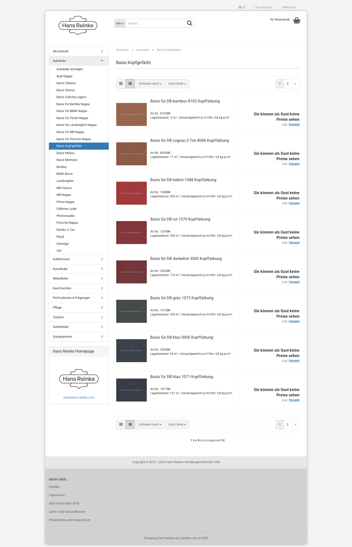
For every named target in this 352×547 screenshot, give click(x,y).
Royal (60, 239)
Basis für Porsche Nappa (73, 141)
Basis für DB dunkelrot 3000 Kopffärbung (186, 261)
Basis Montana (66, 162)
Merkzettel (288, 7)
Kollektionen (61, 261)
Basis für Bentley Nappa (73, 106)
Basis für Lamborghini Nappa (76, 127)
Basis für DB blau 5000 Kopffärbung (181, 339)
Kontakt (54, 489)
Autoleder (59, 63)
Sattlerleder (61, 329)
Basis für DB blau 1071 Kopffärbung (181, 379)
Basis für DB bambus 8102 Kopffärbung (185, 103)
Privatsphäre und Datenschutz (69, 522)
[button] (242, 7)
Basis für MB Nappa (70, 134)
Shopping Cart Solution (159, 540)
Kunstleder (60, 271)
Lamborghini (65, 183)
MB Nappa (63, 197)
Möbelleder (60, 281)
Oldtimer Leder (66, 211)
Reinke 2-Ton (65, 232)
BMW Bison (64, 176)
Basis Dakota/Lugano (71, 99)
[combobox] (150, 86)
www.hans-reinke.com (78, 400)
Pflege (57, 310)
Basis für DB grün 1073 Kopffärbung (181, 300)
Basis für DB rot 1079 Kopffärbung (180, 221)
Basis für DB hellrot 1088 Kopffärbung (183, 182)
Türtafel (58, 320)
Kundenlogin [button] (263, 7)
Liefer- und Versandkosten (67, 514)
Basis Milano (65, 155)
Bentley (61, 169)
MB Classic (64, 190)
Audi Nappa (64, 78)
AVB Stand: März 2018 (64, 506)
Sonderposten (62, 339)
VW (58, 253)
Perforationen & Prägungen (71, 300)
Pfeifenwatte (65, 218)
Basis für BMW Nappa (71, 113)
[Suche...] (119, 23)
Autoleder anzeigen (69, 71)
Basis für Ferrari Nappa (72, 120)
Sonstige (62, 246)
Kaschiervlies (62, 290)
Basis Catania (66, 85)
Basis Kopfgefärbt (69, 148)
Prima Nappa (65, 204)
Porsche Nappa (67, 225)
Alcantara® (60, 54)
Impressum (57, 497)
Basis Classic (65, 92)
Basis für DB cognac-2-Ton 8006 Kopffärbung (189, 143)
